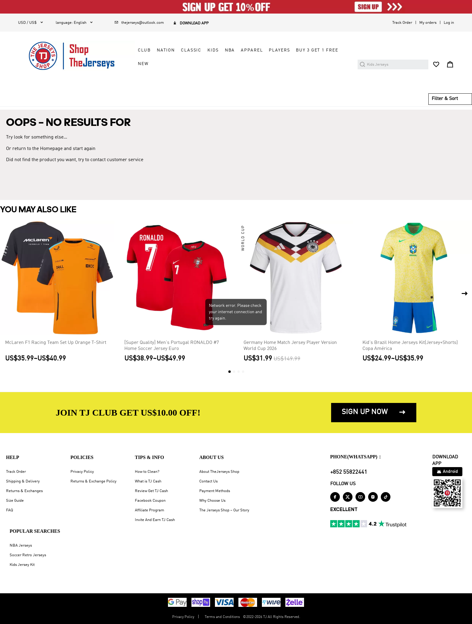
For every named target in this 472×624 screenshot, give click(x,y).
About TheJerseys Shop (219, 472)
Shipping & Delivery (23, 481)
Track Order (402, 23)
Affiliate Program (149, 510)
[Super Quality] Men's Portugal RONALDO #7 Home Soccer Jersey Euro (171, 345)
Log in (449, 23)
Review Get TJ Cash (151, 491)
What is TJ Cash (148, 481)
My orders (427, 23)
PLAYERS (279, 50)
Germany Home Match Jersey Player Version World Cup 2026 (290, 345)
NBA (230, 50)
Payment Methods (214, 491)
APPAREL (252, 50)
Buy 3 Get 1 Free (317, 50)
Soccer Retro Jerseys (28, 555)
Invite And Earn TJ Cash (155, 520)
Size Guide (15, 501)
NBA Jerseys (21, 546)
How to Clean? (147, 472)
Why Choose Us (212, 501)
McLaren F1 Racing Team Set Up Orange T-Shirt (55, 342)
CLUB (144, 50)
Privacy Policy (82, 472)
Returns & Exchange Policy (93, 481)
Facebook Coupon (150, 501)
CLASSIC (191, 50)
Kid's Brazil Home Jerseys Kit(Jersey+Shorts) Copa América (410, 345)
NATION (166, 50)
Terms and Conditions (222, 617)
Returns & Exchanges (24, 491)
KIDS (213, 50)
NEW (143, 64)
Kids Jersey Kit (22, 565)
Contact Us (208, 481)
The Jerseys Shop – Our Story (224, 510)
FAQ (9, 510)
